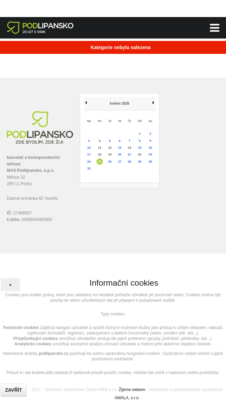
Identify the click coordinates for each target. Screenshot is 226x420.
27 (120, 161)
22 (139, 154)
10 (89, 147)
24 (89, 161)
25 (99, 161)
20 (120, 154)
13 (120, 147)
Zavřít (13, 390)
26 (110, 161)
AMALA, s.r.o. (127, 397)
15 (139, 147)
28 (129, 161)
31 (89, 168)
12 (110, 147)
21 (129, 154)
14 (129, 147)
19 (110, 154)
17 (89, 154)
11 (99, 147)
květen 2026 (119, 103)
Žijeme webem (132, 389)
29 (139, 161)
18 (99, 154)
